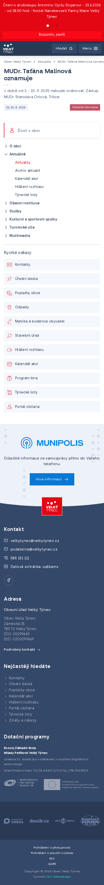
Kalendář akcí (26, 179)
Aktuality (44, 61)
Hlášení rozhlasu (29, 187)
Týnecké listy (26, 195)
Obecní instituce (24, 203)
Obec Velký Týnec (17, 61)
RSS (52, 858)
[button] (48, 25)
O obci (15, 146)
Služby (15, 211)
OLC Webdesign (58, 876)
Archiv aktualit (27, 171)
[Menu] (90, 48)
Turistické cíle (22, 228)
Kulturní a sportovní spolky (33, 219)
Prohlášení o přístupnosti (52, 847)
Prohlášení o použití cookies (52, 853)
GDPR (52, 864)
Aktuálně (17, 154)
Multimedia (19, 236)
